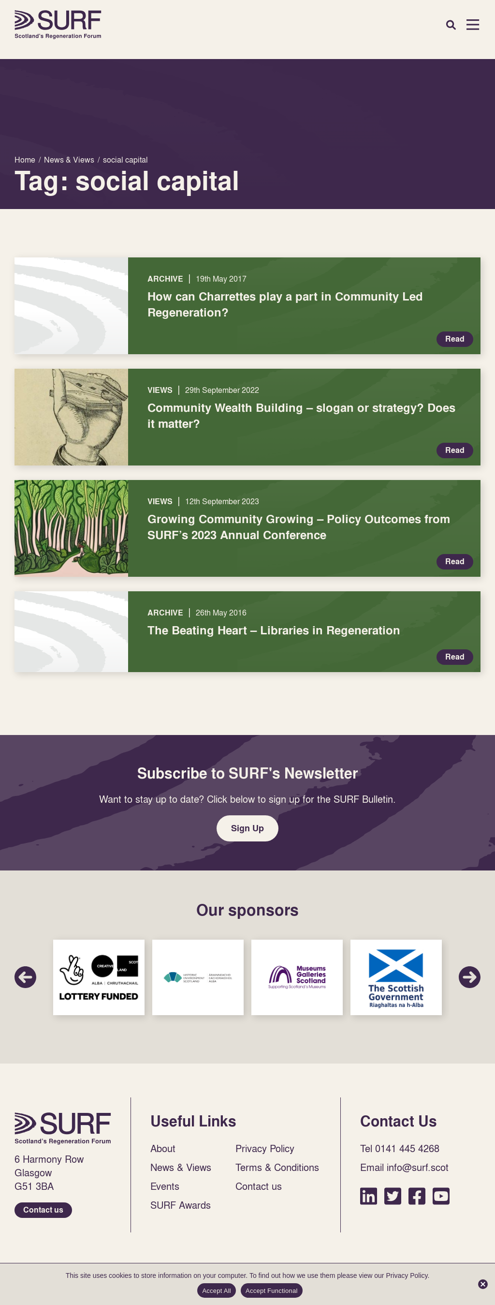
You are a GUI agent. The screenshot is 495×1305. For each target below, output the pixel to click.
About (162, 1148)
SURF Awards (180, 1205)
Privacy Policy (264, 1148)
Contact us (43, 1209)
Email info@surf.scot (404, 1167)
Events (164, 1186)
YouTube (441, 1195)
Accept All (216, 1290)
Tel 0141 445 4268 (399, 1148)
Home (58, 25)
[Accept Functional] (483, 1284)
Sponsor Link (99, 977)
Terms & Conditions (277, 1167)
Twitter (392, 1195)
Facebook (416, 1195)
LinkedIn (368, 1195)
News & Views (180, 1167)
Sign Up (247, 828)
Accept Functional (272, 1290)
